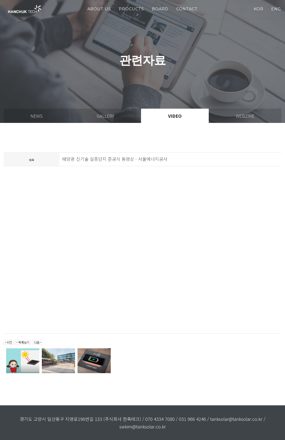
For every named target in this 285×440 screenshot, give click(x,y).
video (175, 116)
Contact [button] (187, 9)
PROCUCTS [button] (131, 9)
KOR (258, 9)
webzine (245, 116)
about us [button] (99, 9)
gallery (105, 116)
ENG (276, 9)
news (37, 116)
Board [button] (160, 9)
